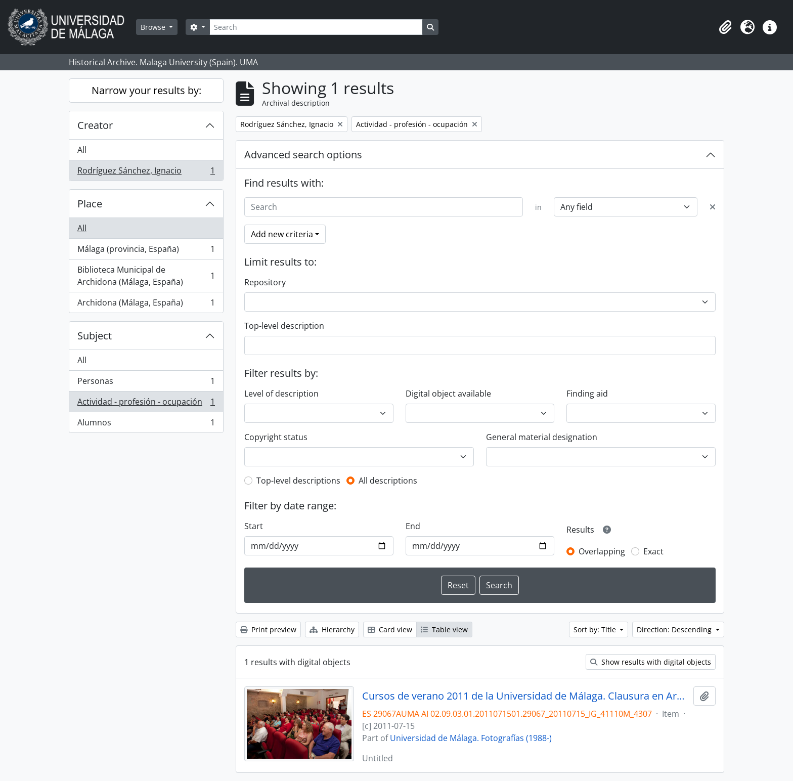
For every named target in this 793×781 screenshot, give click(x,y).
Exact (653, 551)
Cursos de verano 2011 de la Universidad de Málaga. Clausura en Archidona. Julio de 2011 (525, 696)
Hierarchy (332, 629)
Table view (444, 629)
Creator (95, 125)
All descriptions (388, 480)
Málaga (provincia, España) (146, 251)
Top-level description (284, 325)
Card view (390, 629)
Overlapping (602, 551)
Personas (146, 383)
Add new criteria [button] (282, 234)
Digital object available (448, 393)
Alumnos (146, 424)
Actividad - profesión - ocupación (146, 404)
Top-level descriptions (298, 480)
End (413, 526)
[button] (725, 27)
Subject (94, 335)
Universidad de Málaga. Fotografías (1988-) (471, 738)
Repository (265, 282)
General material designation (541, 437)
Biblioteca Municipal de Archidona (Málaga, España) (146, 275)
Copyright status (275, 437)
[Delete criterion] (713, 207)
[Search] (316, 27)
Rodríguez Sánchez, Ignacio (146, 172)
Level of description (281, 393)
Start (253, 526)
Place (89, 203)
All (81, 149)
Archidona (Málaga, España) (146, 304)
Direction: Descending (675, 629)
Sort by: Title (596, 629)
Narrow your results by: (146, 90)
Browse (154, 27)
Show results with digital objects (650, 662)
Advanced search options (303, 154)
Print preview (268, 629)
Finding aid (587, 393)
